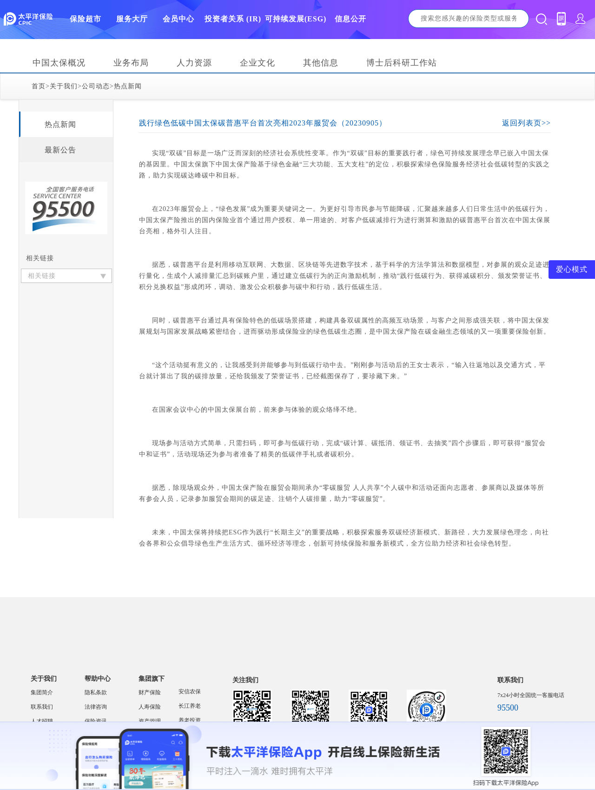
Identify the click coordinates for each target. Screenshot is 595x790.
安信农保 (189, 691)
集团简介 (42, 692)
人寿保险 (150, 707)
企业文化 (257, 62)
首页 (39, 86)
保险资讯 (96, 721)
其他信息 (320, 62)
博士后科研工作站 (401, 62)
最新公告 (60, 150)
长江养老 (189, 706)
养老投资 (189, 720)
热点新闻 (128, 86)
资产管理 (150, 721)
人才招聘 (42, 721)
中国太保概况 (59, 62)
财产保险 (150, 692)
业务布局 (131, 62)
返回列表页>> (526, 123)
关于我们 (64, 86)
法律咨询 (96, 707)
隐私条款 (96, 692)
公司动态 (96, 86)
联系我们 (42, 707)
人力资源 (194, 62)
